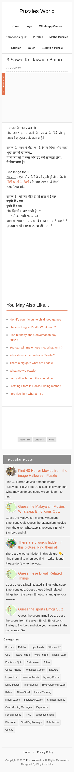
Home (15, 26)
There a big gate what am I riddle (31, 363)
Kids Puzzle (52, 722)
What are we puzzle (23, 370)
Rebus (8, 692)
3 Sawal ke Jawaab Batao (34, 59)
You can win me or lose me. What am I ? (36, 347)
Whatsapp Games (50, 26)
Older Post (39, 440)
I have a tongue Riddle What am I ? (33, 327)
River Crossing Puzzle (54, 684)
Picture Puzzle (22, 654)
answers (53, 669)
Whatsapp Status (45, 714)
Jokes (32, 48)
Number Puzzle (31, 677)
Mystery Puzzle (51, 677)
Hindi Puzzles (12, 699)
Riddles (16, 48)
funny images (12, 684)
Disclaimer (10, 722)
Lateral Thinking (42, 692)
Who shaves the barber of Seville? (32, 355)
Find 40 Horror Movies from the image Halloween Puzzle (42, 473)
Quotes (9, 729)
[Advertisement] (36, 99)
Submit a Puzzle (52, 48)
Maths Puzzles (58, 37)
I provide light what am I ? (26, 393)
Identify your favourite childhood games (35, 319)
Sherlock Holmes (56, 699)
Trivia (28, 714)
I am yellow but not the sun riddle (31, 378)
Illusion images (13, 714)
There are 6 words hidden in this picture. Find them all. (40, 544)
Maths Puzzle (59, 654)
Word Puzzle (41, 654)
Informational (30, 684)
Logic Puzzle (37, 647)
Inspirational (11, 677)
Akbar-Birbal (23, 692)
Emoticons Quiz (16, 37)
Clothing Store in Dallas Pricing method (35, 386)
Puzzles (38, 37)
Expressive (42, 707)
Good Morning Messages (18, 707)
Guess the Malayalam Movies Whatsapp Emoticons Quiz (41, 509)
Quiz (7, 654)
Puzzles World (36, 11)
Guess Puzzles (13, 669)
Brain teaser (32, 662)
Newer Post (25, 440)
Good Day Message (31, 722)
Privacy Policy (45, 752)
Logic (29, 26)
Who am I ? (55, 647)
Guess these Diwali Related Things (40, 575)
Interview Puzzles (33, 699)
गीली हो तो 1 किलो (18, 181)
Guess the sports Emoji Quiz (40, 609)
